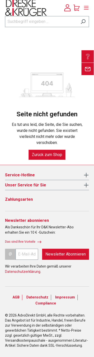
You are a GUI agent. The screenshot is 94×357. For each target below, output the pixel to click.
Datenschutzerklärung (22, 272)
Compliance (45, 303)
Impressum (65, 297)
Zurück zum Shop (47, 154)
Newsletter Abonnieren (65, 254)
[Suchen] (83, 21)
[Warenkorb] (76, 7)
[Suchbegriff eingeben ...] (41, 21)
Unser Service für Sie (25, 185)
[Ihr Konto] (67, 8)
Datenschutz (37, 297)
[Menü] (85, 8)
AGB (16, 297)
